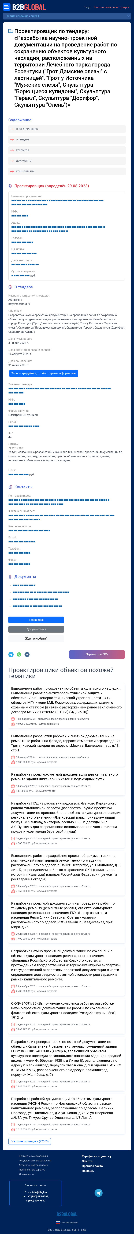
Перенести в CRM (97, 654)
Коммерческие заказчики (33, 1156)
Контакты (22, 150)
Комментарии (25, 171)
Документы (24, 160)
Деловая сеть (27, 1174)
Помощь (88, 1171)
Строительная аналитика (33, 1165)
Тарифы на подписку (96, 1156)
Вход (87, 7)
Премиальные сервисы (32, 1169)
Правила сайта (92, 1166)
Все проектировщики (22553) (30, 1141)
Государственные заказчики (35, 1160)
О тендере (22, 139)
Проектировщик (27, 129)
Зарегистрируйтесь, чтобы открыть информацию (43, 373)
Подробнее (36, 619)
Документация (36, 629)
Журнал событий (36, 638)
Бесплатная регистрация (111, 7)
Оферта (87, 1161)
